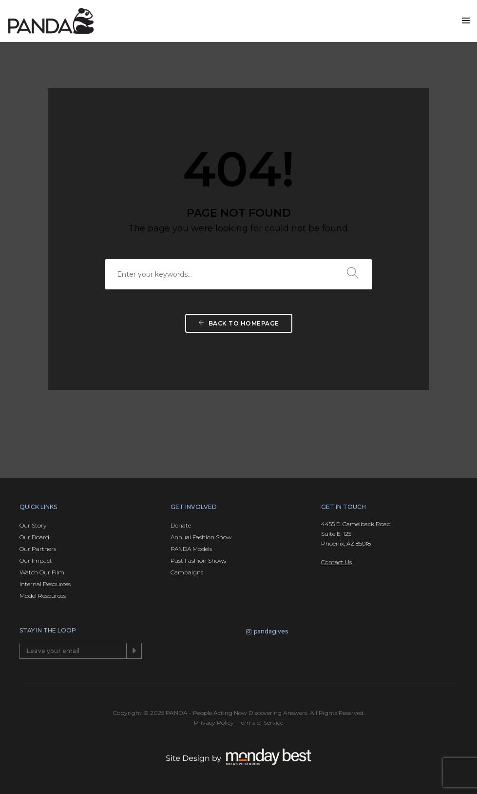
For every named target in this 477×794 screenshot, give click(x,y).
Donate (181, 525)
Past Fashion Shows (198, 560)
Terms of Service (260, 722)
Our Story (32, 525)
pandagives (267, 632)
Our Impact (35, 560)
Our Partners (37, 548)
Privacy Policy (214, 722)
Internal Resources (45, 584)
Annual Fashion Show (201, 537)
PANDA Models (191, 548)
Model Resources (42, 595)
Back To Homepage (238, 323)
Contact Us (336, 562)
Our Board (34, 537)
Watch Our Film (41, 572)
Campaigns (187, 572)
